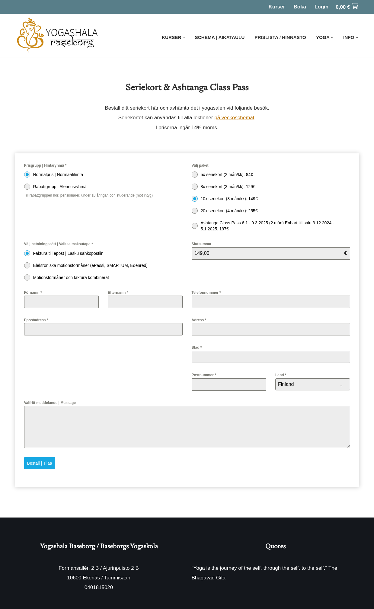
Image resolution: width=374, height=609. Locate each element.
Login (321, 7)
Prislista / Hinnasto (280, 37)
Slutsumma (201, 244)
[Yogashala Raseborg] (58, 35)
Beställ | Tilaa (39, 463)
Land (280, 375)
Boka (299, 7)
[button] (184, 38)
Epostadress (36, 320)
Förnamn (33, 292)
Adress (199, 320)
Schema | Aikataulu (220, 37)
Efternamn (118, 292)
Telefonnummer (206, 292)
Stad (197, 347)
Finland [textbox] (286, 384)
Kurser (277, 7)
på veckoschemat (234, 117)
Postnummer (204, 375)
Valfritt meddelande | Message (50, 403)
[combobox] (312, 384)
